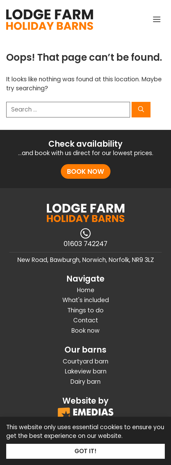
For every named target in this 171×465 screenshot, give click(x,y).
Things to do (85, 310)
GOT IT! (85, 451)
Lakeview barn (85, 371)
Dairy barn (85, 381)
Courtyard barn (85, 361)
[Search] (141, 110)
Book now (85, 171)
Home (85, 290)
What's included (85, 300)
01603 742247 (85, 244)
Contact (85, 320)
